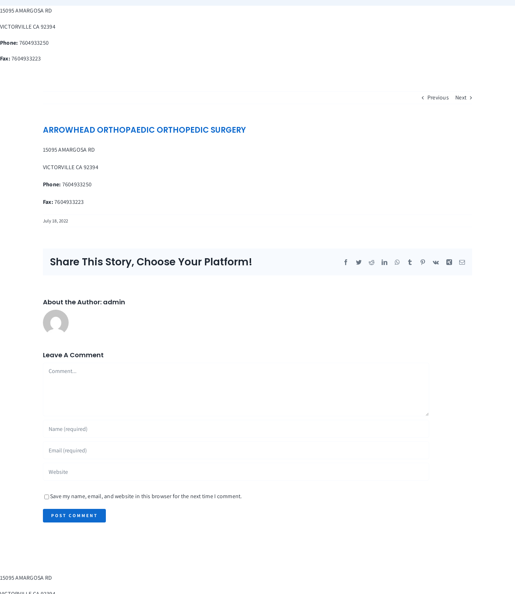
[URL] (236, 472)
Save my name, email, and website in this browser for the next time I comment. (146, 496)
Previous (438, 97)
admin (114, 302)
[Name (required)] (236, 429)
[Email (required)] (236, 450)
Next (460, 97)
